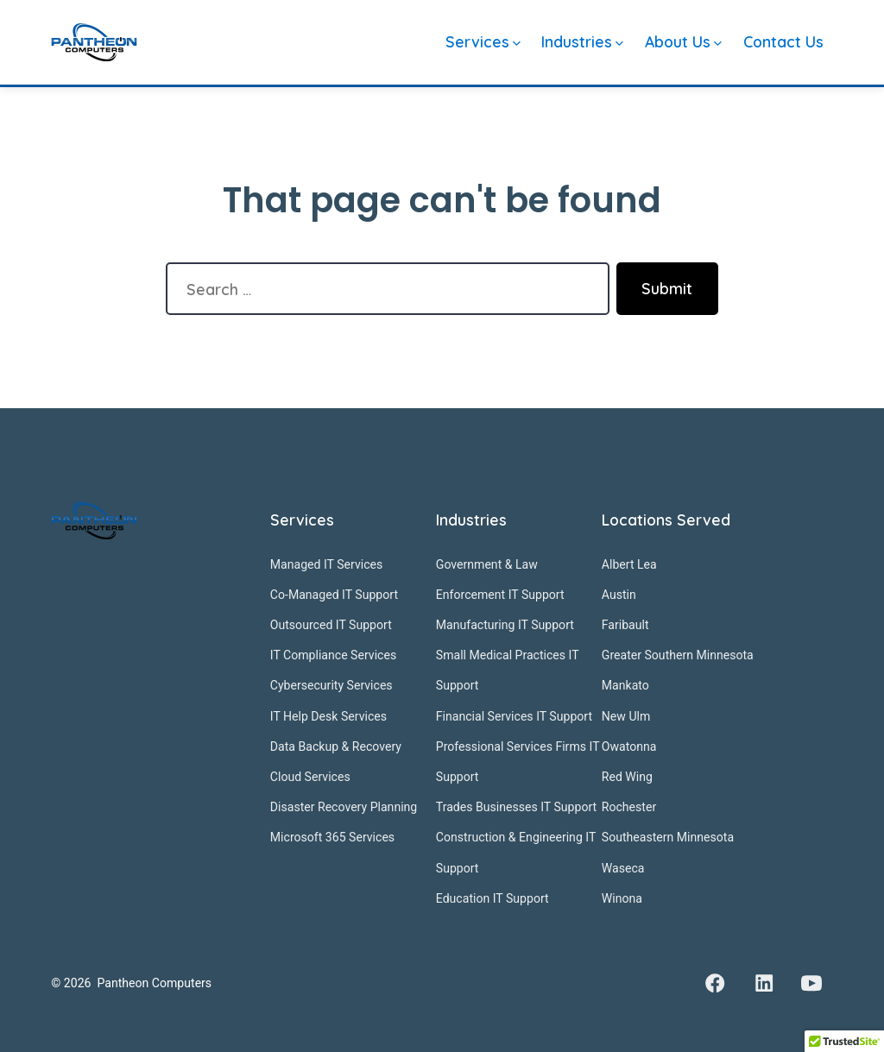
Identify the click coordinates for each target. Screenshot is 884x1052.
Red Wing (627, 777)
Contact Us (783, 41)
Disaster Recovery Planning (343, 807)
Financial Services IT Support (514, 716)
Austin (619, 595)
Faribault (625, 625)
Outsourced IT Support (331, 625)
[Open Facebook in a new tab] (714, 983)
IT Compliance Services (333, 655)
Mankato (625, 685)
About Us (683, 41)
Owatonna (629, 746)
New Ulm (626, 716)
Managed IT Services (326, 564)
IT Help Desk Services (328, 716)
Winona (622, 898)
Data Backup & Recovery (335, 746)
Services (483, 41)
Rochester (629, 807)
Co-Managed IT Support (334, 595)
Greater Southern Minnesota (678, 655)
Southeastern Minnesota (668, 837)
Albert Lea (629, 564)
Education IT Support (492, 898)
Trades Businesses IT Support (516, 807)
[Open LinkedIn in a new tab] (764, 983)
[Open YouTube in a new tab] (811, 983)
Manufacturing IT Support (505, 625)
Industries (582, 41)
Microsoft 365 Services (332, 837)
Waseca (623, 868)
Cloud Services (310, 777)
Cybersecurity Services (331, 685)
